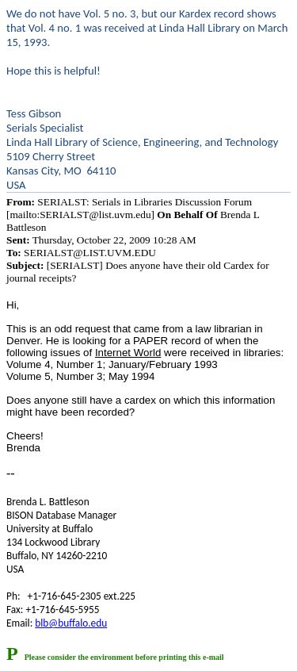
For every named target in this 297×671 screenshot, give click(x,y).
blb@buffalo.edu (71, 623)
